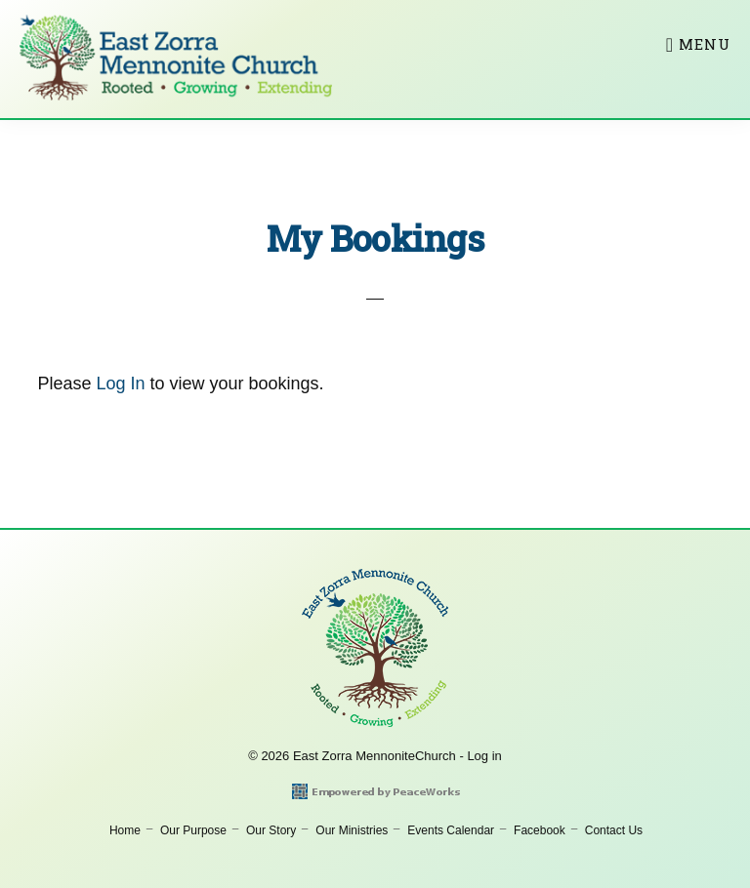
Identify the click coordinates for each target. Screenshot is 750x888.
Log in (484, 755)
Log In (120, 383)
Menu (704, 44)
